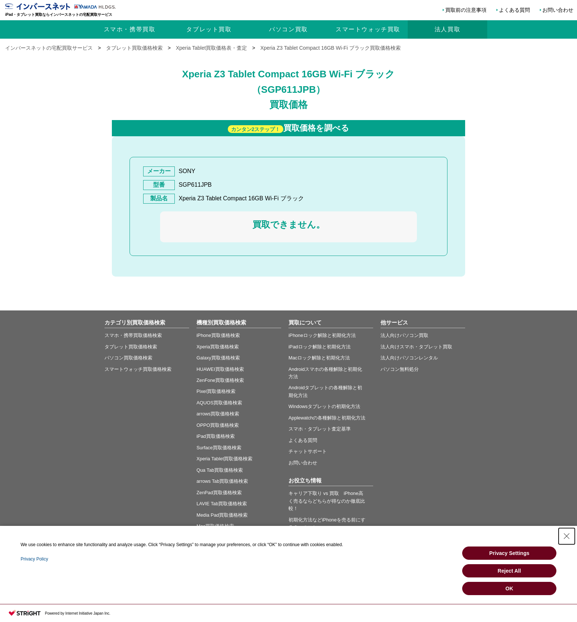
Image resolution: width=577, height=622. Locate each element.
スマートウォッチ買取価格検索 (138, 369)
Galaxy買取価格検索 (218, 358)
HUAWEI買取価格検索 (220, 369)
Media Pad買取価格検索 (222, 515)
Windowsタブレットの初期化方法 (324, 406)
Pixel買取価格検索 (216, 391)
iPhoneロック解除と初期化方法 (322, 335)
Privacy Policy (34, 559)
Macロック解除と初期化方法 (319, 358)
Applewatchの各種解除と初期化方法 (326, 418)
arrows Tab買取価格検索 (222, 481)
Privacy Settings (509, 553)
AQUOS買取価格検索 (219, 402)
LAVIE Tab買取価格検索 (222, 503)
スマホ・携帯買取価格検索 (133, 335)
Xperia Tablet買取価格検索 (224, 458)
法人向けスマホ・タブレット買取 (416, 346)
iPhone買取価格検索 (218, 335)
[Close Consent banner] (567, 536)
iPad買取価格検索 (216, 436)
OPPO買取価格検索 (218, 425)
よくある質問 (514, 10)
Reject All (509, 571)
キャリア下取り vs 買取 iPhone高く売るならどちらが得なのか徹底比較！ (326, 501)
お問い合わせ (557, 10)
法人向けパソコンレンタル (409, 358)
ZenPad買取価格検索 (219, 492)
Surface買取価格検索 (219, 447)
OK (509, 588)
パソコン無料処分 (399, 369)
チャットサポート (307, 451)
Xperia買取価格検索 (218, 346)
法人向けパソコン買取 (404, 335)
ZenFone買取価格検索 (220, 380)
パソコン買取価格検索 (128, 358)
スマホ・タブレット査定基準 (319, 429)
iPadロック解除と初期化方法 (319, 346)
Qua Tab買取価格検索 (220, 470)
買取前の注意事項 (465, 10)
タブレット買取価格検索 (131, 346)
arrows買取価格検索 (218, 414)
